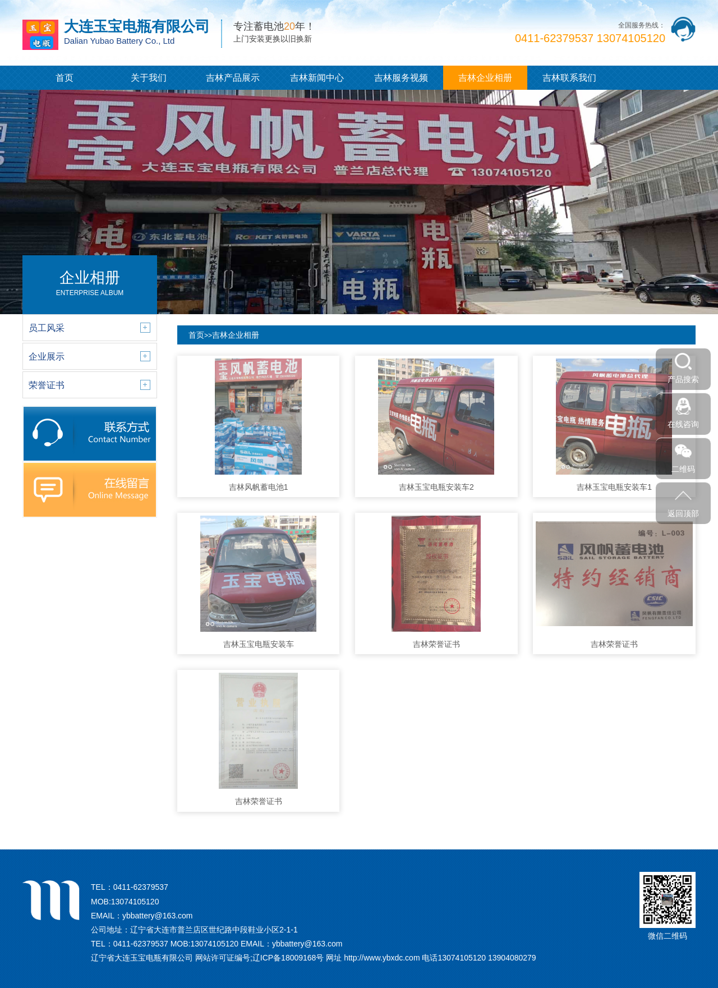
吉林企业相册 (485, 77)
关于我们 (149, 77)
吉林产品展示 (233, 77)
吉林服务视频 (401, 77)
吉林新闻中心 (317, 77)
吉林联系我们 (569, 77)
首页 (64, 77)
